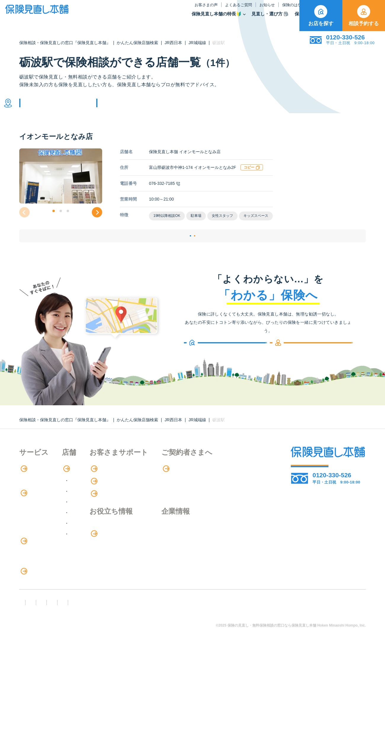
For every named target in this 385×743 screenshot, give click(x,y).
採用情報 (237, 562)
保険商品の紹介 (39, 528)
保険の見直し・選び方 (47, 614)
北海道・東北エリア (116, 503)
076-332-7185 (164, 192)
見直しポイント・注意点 (45, 625)
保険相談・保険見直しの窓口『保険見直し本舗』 (64, 42)
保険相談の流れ (35, 503)
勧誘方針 (61, 694)
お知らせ (206, 10)
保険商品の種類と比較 (43, 540)
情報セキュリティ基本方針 (270, 694)
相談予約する (364, 15)
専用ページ (240, 492)
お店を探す (320, 15)
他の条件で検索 (128, 107)
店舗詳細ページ (156, 252)
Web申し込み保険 (38, 552)
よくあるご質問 (177, 10)
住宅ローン (31, 576)
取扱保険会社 (280, 19)
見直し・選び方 (209, 19)
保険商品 (246, 19)
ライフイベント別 (38, 637)
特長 (28, 492)
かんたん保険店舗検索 (137, 42)
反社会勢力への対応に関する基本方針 (125, 694)
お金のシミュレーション (181, 563)
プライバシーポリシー (203, 694)
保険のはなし (236, 10)
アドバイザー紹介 (38, 515)
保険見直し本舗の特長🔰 (156, 19)
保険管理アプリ (35, 564)
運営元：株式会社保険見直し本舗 (57, 704)
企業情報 (237, 550)
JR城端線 (197, 42)
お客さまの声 (145, 10)
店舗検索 (101, 492)
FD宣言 (29, 694)
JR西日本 (173, 42)
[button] (53, 220)
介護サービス (36, 589)
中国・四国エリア (114, 546)
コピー (252, 176)
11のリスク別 (33, 650)
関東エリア (107, 514)
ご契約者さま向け (276, 10)
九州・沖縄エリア (114, 557)
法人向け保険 (33, 601)
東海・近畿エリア (114, 535)
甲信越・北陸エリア (116, 525)
